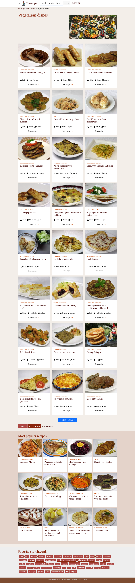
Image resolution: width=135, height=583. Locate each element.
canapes (98, 556)
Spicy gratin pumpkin (62, 399)
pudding (57, 567)
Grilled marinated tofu (63, 259)
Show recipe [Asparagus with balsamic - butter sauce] (100, 224)
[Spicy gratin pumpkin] (67, 381)
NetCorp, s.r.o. (60, 579)
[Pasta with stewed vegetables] (67, 102)
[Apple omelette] (105, 516)
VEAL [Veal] (96, 459)
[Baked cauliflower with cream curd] (34, 288)
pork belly (36, 568)
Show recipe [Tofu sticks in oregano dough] (67, 84)
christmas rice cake (86, 560)
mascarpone (74, 564)
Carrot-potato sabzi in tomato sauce (78, 497)
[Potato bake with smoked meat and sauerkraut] (55, 516)
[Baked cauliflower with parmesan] (34, 381)
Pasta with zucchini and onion (100, 166)
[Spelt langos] (101, 241)
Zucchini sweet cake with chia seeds (103, 497)
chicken (40, 560)
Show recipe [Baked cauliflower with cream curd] (33, 317)
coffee (106, 560)
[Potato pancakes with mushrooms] (67, 148)
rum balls (89, 568)
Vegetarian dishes (47, 426)
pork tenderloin (46, 568)
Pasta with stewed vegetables (66, 119)
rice (64, 568)
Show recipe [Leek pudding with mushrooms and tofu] (67, 224)
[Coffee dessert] (30, 516)
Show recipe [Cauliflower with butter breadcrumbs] (100, 131)
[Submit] (66, 3)
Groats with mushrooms (64, 352)
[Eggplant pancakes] (101, 381)
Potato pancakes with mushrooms (62, 167)
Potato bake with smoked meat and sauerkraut (52, 533)
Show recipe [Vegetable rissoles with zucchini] (33, 131)
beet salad (34, 556)
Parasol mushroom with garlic (33, 72)
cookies (22, 564)
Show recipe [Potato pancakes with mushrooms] (67, 178)
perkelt (22, 567)
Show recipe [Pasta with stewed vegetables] (67, 131)
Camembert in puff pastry (64, 305)
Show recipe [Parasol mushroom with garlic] (33, 84)
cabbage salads (78, 556)
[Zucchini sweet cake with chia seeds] (105, 482)
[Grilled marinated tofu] (67, 241)
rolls (74, 568)
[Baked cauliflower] (34, 335)
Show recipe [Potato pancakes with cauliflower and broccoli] (100, 317)
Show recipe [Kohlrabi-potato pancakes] (33, 178)
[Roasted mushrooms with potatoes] (30, 482)
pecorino (110, 564)
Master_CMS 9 (77, 579)
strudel (47, 571)
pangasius (94, 564)
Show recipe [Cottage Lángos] (100, 364)
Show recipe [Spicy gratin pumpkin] (67, 411)
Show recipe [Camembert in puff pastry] (67, 317)
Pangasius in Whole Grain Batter (53, 463)
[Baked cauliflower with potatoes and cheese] (80, 516)
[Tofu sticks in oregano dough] (67, 55)
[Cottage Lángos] (101, 335)
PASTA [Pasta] (55, 116)
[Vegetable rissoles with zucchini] (34, 102)
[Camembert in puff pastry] (67, 288)
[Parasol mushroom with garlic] (34, 55)
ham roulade (41, 564)
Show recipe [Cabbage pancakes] (33, 224)
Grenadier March (27, 462)
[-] (23, 426)
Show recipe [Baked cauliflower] (33, 364)
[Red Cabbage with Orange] (80, 448)
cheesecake (23, 560)
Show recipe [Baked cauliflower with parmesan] (33, 411)
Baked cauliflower (28, 352)
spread (40, 571)
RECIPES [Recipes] (76, 3)
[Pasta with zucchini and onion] (101, 148)
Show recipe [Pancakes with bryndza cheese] (33, 271)
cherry (31, 560)
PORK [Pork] (46, 528)
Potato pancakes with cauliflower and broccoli (97, 306)
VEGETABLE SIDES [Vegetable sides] (75, 459)
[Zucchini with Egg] (55, 482)
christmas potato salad (67, 560)
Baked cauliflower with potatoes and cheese (79, 531)
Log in (85, 579)
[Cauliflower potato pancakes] (101, 55)
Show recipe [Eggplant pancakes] (100, 411)
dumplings (30, 564)
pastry (103, 564)
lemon (64, 564)
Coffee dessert (26, 530)
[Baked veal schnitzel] (105, 448)
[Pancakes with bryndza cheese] (34, 241)
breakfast (49, 556)
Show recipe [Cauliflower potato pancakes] (100, 84)
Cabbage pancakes (28, 212)
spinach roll (23, 571)
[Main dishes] (34, 426)
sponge (32, 571)
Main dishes (31, 8)
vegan (73, 571)
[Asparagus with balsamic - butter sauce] (101, 195)
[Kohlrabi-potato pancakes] (34, 148)
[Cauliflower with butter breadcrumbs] (101, 102)
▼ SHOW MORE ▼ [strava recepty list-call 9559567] (67, 420)
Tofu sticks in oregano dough (66, 72)
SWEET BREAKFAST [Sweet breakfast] (100, 528)
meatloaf (84, 564)
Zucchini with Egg (53, 496)
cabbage (58, 556)
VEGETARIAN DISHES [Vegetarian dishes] (27, 70)
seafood (105, 567)
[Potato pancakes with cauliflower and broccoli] (101, 288)
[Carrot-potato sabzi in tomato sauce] (80, 482)
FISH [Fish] (46, 459)
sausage (97, 568)
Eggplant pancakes (95, 399)
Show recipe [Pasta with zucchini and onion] (100, 178)
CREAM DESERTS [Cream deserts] (25, 528)
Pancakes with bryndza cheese (33, 259)
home (57, 564)
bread (41, 556)
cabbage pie (67, 556)
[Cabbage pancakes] (34, 195)
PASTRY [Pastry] (96, 493)
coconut (99, 560)
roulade (81, 567)
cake (86, 556)
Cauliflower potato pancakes (99, 72)
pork (29, 568)
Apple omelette (101, 530)
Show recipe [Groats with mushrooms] (67, 364)
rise (69, 568)
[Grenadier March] (30, 448)
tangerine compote (57, 571)
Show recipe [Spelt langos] (100, 271)
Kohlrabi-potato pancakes (31, 166)
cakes (92, 556)
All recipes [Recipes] (22, 8)
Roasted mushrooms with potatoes (28, 497)
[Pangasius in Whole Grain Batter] (55, 448)
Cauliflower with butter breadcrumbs (97, 120)
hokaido (50, 564)
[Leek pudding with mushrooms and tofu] (67, 195)
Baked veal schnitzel (103, 462)
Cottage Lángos (94, 352)
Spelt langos (92, 259)
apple (21, 556)
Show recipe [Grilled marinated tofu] (67, 271)
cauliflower (107, 556)
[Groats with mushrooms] (67, 335)
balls (26, 556)
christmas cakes (50, 560)
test (67, 571)
